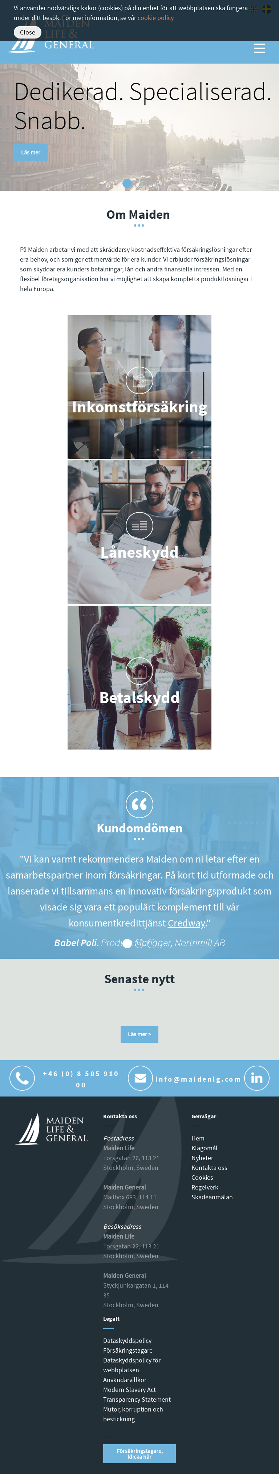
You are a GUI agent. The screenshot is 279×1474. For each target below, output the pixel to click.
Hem (198, 1138)
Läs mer (30, 152)
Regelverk (204, 1187)
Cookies (202, 1177)
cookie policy (156, 17)
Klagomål (204, 1148)
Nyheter (202, 1158)
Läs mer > (139, 1034)
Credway (186, 922)
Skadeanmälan (212, 1197)
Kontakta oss (209, 1167)
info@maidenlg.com (198, 1078)
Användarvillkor (124, 1380)
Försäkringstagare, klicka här (140, 1453)
